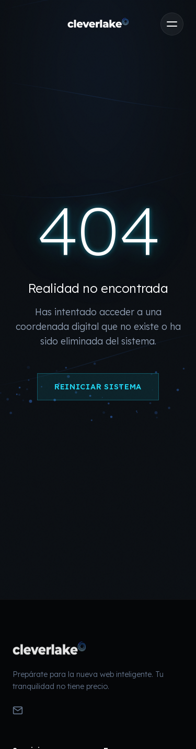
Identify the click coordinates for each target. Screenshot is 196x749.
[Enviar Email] (18, 711)
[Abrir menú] (171, 24)
